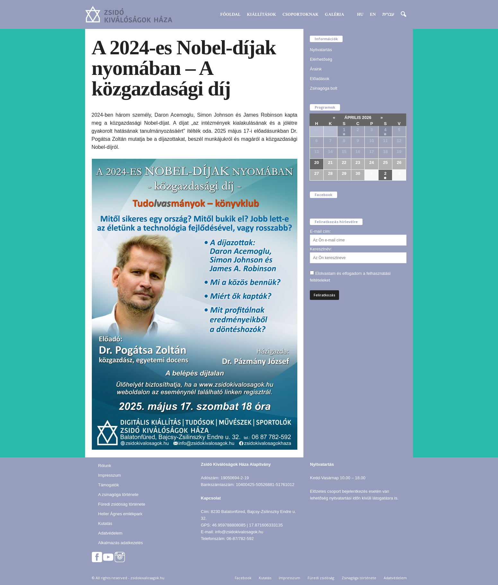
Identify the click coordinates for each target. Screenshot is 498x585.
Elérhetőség (321, 59)
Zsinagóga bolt (323, 88)
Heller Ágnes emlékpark (120, 513)
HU (360, 14)
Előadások (319, 78)
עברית (388, 14)
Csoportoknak (301, 14)
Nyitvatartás (321, 49)
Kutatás (105, 523)
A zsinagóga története (118, 494)
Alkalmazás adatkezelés (120, 542)
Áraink (316, 69)
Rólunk (104, 465)
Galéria (334, 14)
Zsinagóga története (359, 577)
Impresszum (109, 475)
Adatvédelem (110, 533)
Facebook (243, 577)
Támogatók (108, 484)
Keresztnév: (321, 249)
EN (373, 14)
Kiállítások (261, 14)
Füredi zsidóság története (121, 504)
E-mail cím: (320, 231)
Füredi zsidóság (321, 577)
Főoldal (230, 14)
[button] (403, 14)
